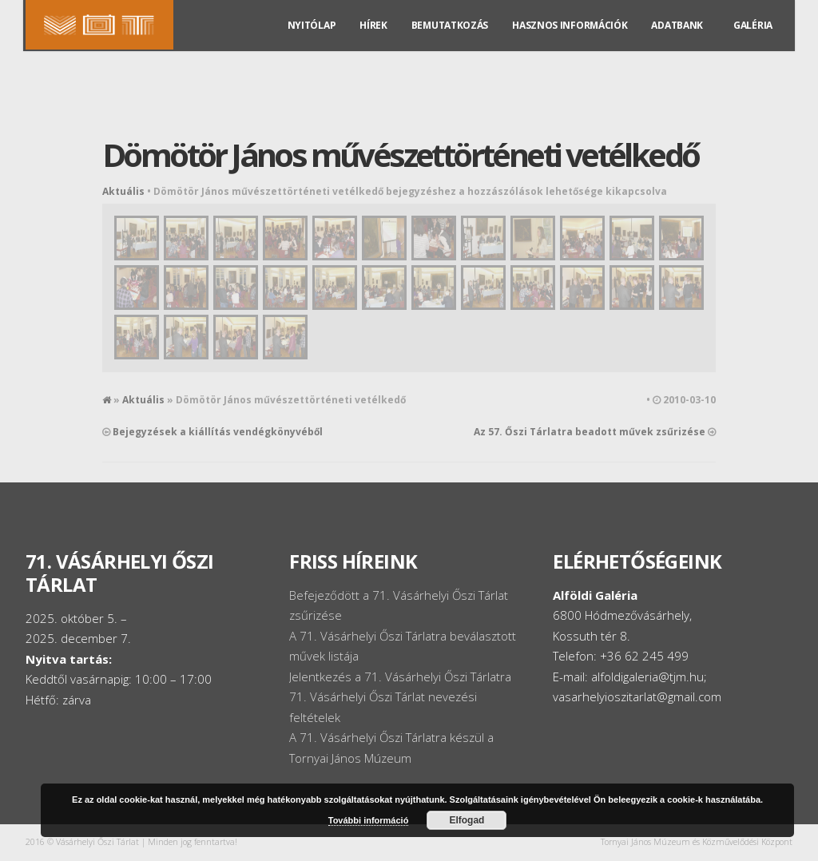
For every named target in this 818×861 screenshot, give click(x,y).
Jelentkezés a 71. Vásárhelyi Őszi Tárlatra (400, 676)
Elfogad (466, 820)
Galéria (752, 41)
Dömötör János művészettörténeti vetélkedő (400, 155)
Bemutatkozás (449, 41)
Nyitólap (312, 41)
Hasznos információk (569, 41)
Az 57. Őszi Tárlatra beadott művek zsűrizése (589, 431)
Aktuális (123, 191)
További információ (368, 820)
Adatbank (677, 41)
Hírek (373, 41)
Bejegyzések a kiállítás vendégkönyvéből (218, 431)
